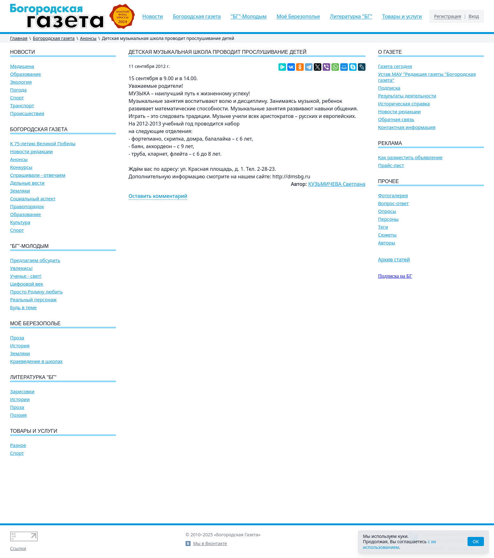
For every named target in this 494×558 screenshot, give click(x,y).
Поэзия (18, 415)
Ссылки (18, 548)
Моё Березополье (298, 16)
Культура (20, 222)
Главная (18, 38)
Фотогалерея (393, 195)
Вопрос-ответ (393, 203)
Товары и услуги (402, 16)
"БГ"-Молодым (249, 16)
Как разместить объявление (410, 157)
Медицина (22, 66)
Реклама (390, 143)
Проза (17, 338)
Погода (18, 90)
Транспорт (22, 106)
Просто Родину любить (36, 292)
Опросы (387, 211)
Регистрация (447, 16)
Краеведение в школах (36, 361)
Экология (21, 82)
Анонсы (88, 38)
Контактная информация (406, 127)
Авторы (386, 243)
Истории (20, 399)
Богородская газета (197, 16)
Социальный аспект (32, 199)
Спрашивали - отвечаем (38, 175)
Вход (473, 16)
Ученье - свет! (25, 276)
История (20, 346)
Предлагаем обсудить (35, 260)
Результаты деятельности (407, 96)
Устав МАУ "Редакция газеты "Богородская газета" (427, 77)
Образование (25, 74)
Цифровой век (26, 284)
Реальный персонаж (33, 300)
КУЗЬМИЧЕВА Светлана (336, 184)
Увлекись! (21, 268)
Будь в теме (23, 307)
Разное (18, 445)
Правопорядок (27, 206)
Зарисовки (22, 391)
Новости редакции (31, 151)
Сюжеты (387, 235)
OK (476, 541)
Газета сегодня (395, 66)
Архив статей (394, 259)
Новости (152, 16)
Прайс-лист (391, 165)
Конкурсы (21, 167)
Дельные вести (27, 183)
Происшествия (27, 113)
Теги (383, 227)
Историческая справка (404, 104)
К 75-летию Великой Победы (43, 144)
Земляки (20, 191)
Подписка (389, 88)
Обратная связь (396, 119)
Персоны (388, 219)
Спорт (17, 98)
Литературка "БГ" (351, 16)
